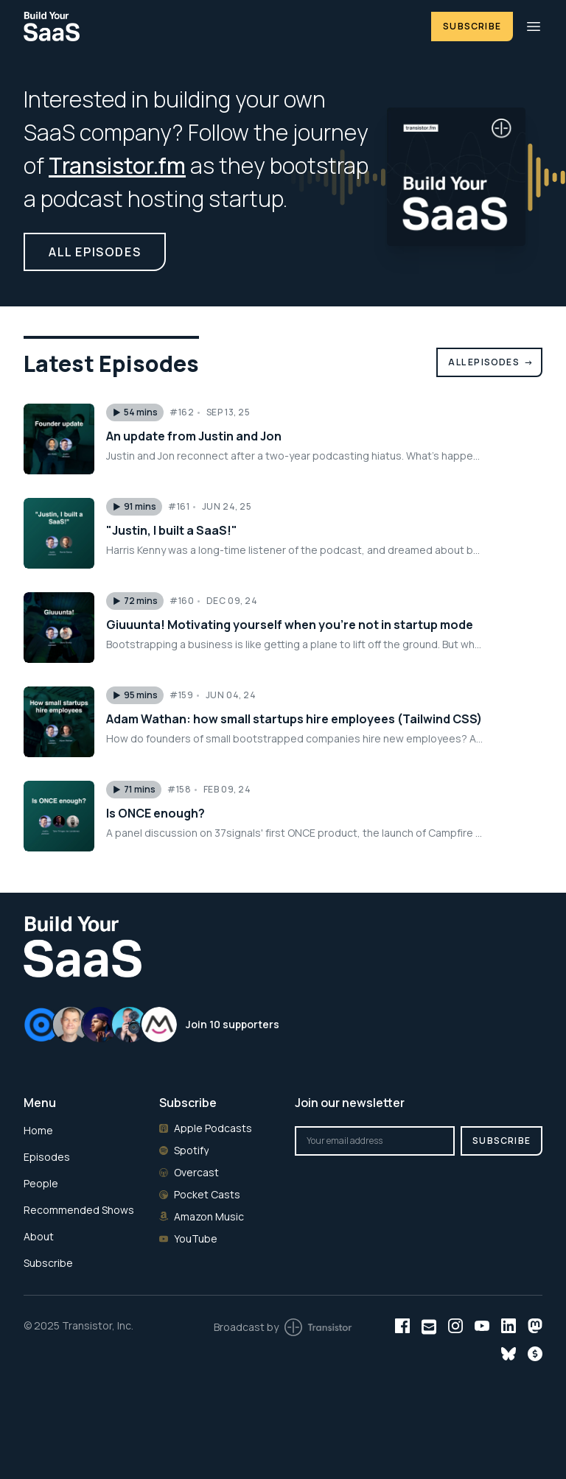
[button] (135, 412)
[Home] (218, 26)
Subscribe (472, 26)
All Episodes (491, 362)
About (39, 1236)
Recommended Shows (79, 1210)
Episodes (47, 1157)
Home (38, 1130)
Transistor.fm (117, 165)
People (41, 1183)
